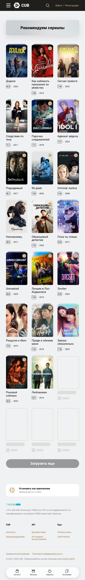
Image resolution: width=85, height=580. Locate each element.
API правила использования (39, 538)
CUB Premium (63, 537)
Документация (39, 532)
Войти (58, 5)
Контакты (10, 532)
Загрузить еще (42, 464)
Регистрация (72, 5)
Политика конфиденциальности (47, 554)
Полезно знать (64, 532)
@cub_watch (69, 559)
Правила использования (17, 554)
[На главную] (21, 5)
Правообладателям (15, 537)
